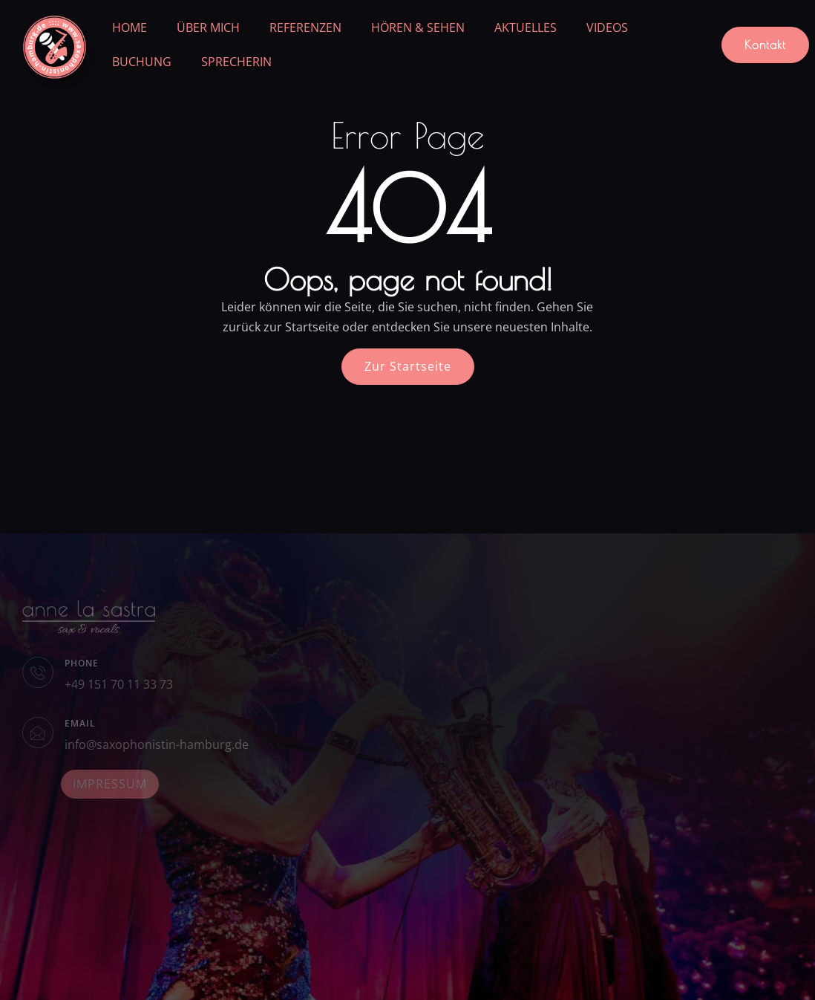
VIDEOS (607, 27)
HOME (129, 27)
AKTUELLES (525, 27)
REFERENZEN (305, 27)
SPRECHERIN (236, 61)
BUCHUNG (141, 61)
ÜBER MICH (208, 27)
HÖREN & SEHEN (418, 27)
